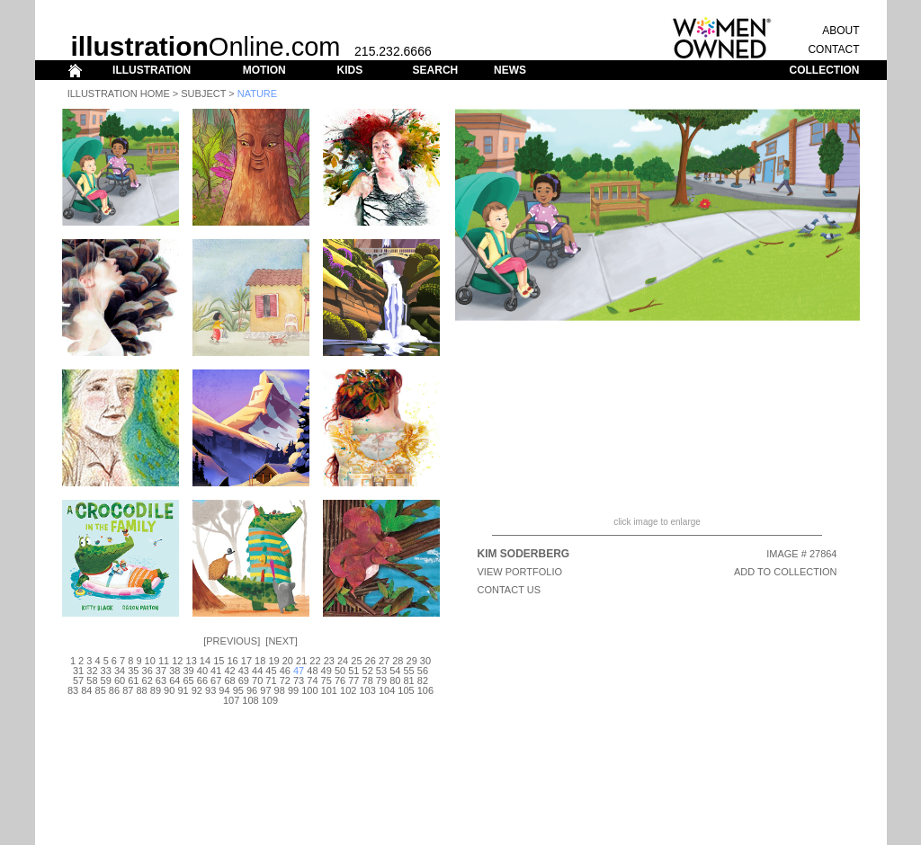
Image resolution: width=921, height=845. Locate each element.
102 (348, 690)
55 (408, 670)
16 (232, 660)
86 (114, 690)
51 (353, 670)
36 (147, 670)
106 (425, 690)
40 (202, 670)
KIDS (349, 70)
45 (270, 670)
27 (384, 660)
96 (251, 690)
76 (340, 680)
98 (279, 690)
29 (412, 660)
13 (191, 660)
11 (163, 660)
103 (367, 690)
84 (86, 690)
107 (231, 700)
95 (238, 690)
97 (265, 690)
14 (205, 660)
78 (367, 680)
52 (367, 670)
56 (422, 670)
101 (329, 690)
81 (408, 680)
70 (257, 680)
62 (147, 680)
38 (174, 670)
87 (127, 690)
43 (243, 670)
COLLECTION (825, 70)
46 (285, 670)
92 (197, 690)
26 (370, 660)
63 (161, 680)
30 (425, 660)
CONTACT (833, 49)
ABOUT (840, 30)
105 (406, 690)
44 (257, 670)
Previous (231, 641)
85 (100, 690)
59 (106, 680)
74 (312, 680)
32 (91, 670)
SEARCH (436, 70)
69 (243, 680)
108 (250, 700)
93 (210, 690)
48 (312, 670)
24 (342, 660)
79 (381, 680)
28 (397, 660)
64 (174, 680)
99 (293, 690)
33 (106, 670)
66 (202, 680)
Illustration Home (118, 93)
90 (169, 690)
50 (340, 670)
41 (215, 670)
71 (270, 680)
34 (119, 670)
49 (326, 670)
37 (161, 670)
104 (387, 690)
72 (285, 680)
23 (329, 660)
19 (273, 660)
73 (298, 680)
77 (353, 680)
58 (91, 680)
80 (394, 680)
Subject (203, 93)
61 (133, 680)
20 (287, 660)
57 (78, 680)
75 (326, 680)
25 (356, 660)
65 (188, 680)
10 (150, 660)
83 (72, 690)
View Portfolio (520, 571)
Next (281, 641)
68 (229, 680)
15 (218, 660)
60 (119, 680)
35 (133, 670)
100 (309, 690)
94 (224, 690)
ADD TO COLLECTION (785, 571)
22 (314, 660)
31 (78, 670)
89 (155, 690)
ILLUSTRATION (151, 70)
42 (229, 670)
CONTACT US (509, 589)
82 (422, 680)
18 (260, 660)
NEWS (510, 70)
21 (301, 660)
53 (381, 670)
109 (270, 700)
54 (394, 670)
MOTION (264, 70)
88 (141, 690)
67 (215, 680)
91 (182, 690)
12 (177, 660)
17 (246, 660)
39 (188, 670)
